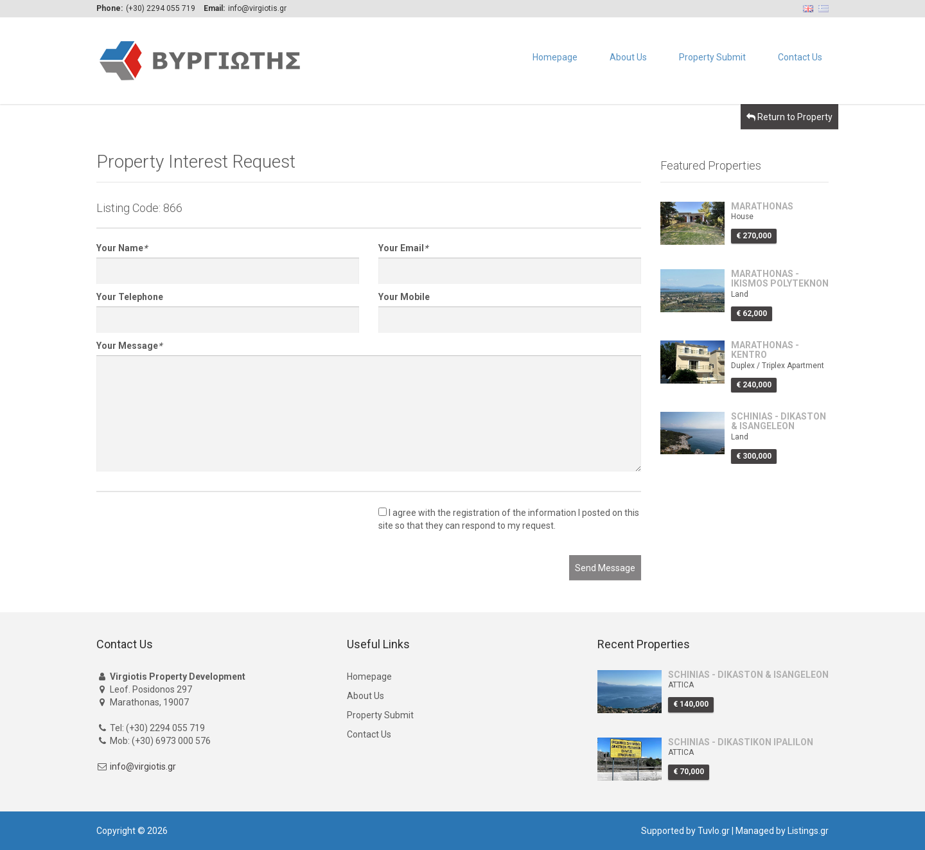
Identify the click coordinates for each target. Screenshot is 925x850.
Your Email (403, 248)
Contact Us (800, 57)
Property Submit (712, 57)
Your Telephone (129, 297)
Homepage (555, 57)
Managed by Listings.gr (782, 831)
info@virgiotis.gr (143, 766)
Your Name (121, 248)
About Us (628, 57)
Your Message (129, 346)
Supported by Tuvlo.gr (685, 831)
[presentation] (194, 530)
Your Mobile (404, 297)
